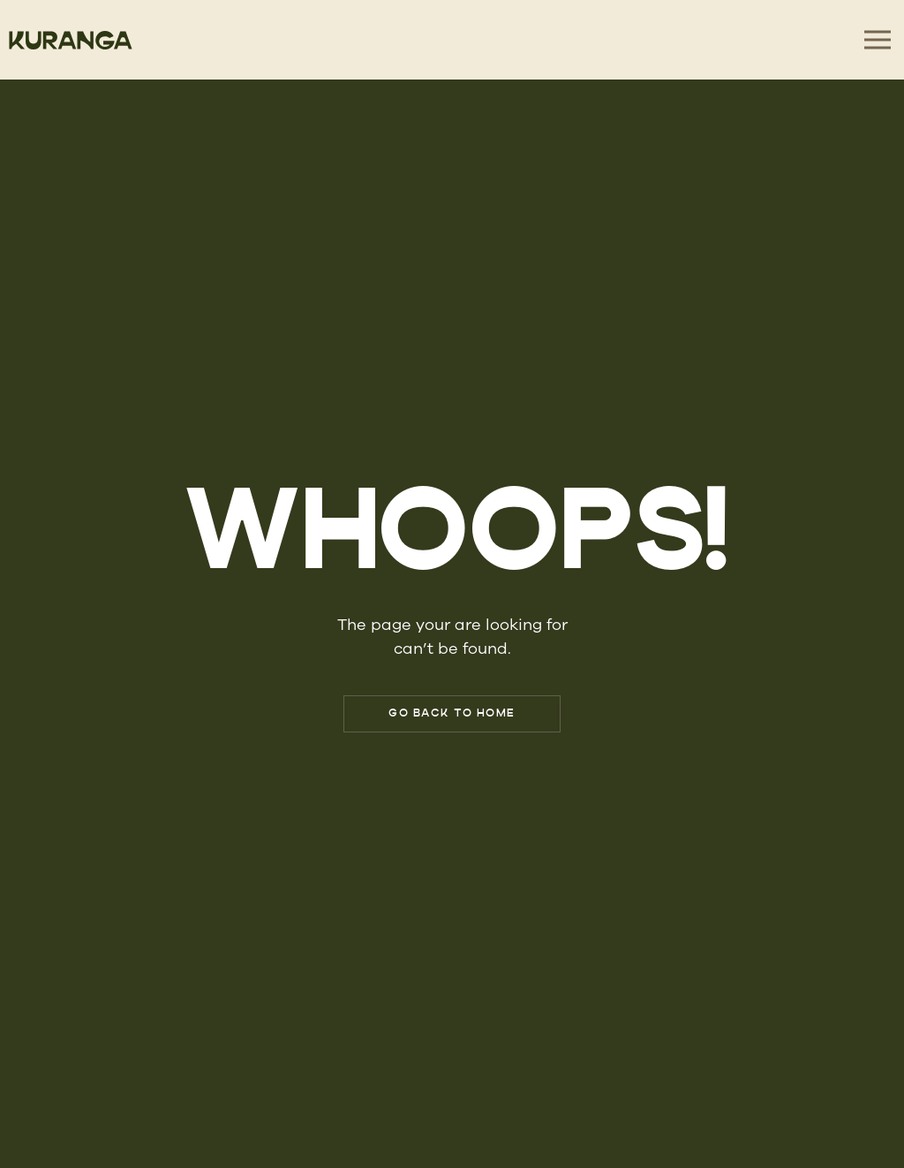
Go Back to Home (452, 714)
